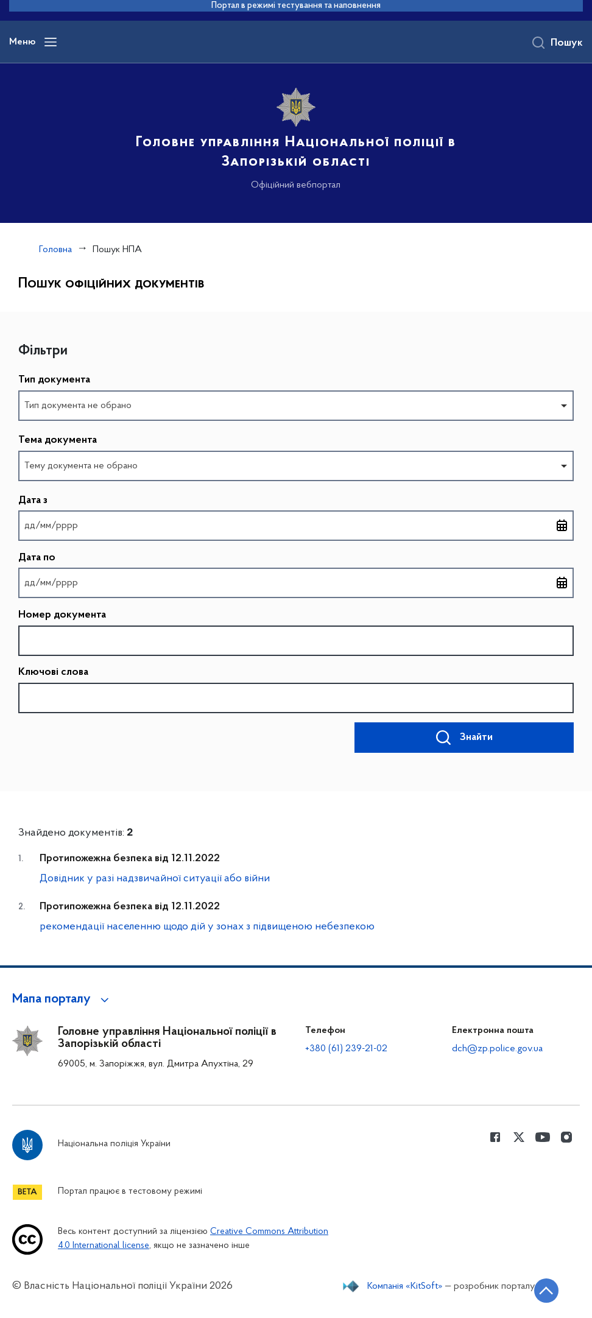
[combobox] (296, 405)
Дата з (33, 501)
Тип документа (54, 380)
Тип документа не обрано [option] (78, 406)
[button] (62, 999)
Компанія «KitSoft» (405, 1286)
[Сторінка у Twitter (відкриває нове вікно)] (519, 1137)
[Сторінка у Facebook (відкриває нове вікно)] (495, 1137)
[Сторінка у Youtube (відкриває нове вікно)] (542, 1137)
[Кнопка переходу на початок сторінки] (546, 1290)
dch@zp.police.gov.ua (497, 1049)
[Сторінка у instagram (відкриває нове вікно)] (566, 1137)
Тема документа (57, 440)
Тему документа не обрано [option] (81, 466)
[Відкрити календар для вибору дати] (562, 526)
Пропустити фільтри (18, 337)
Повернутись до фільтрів (18, 769)
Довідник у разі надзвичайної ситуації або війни (155, 878)
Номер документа (62, 615)
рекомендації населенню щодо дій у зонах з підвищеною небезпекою (207, 926)
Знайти (476, 737)
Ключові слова (53, 672)
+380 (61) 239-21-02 (346, 1049)
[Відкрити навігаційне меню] (50, 42)
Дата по (36, 558)
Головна (55, 250)
